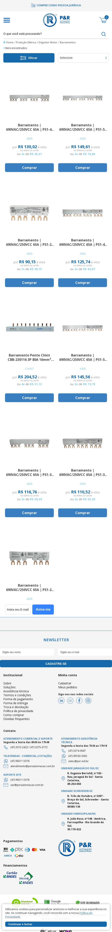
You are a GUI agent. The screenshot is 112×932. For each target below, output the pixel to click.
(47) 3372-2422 (19, 747)
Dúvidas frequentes (16, 719)
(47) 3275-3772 (39, 747)
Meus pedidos (67, 687)
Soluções (9, 687)
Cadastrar (64, 683)
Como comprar (13, 715)
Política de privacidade (18, 711)
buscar (104, 34)
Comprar (29, 167)
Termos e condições (17, 695)
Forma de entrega (15, 703)
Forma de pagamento (18, 699)
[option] (56, 5)
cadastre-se (56, 663)
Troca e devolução (16, 707)
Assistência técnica (16, 691)
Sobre (7, 683)
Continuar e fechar (20, 924)
